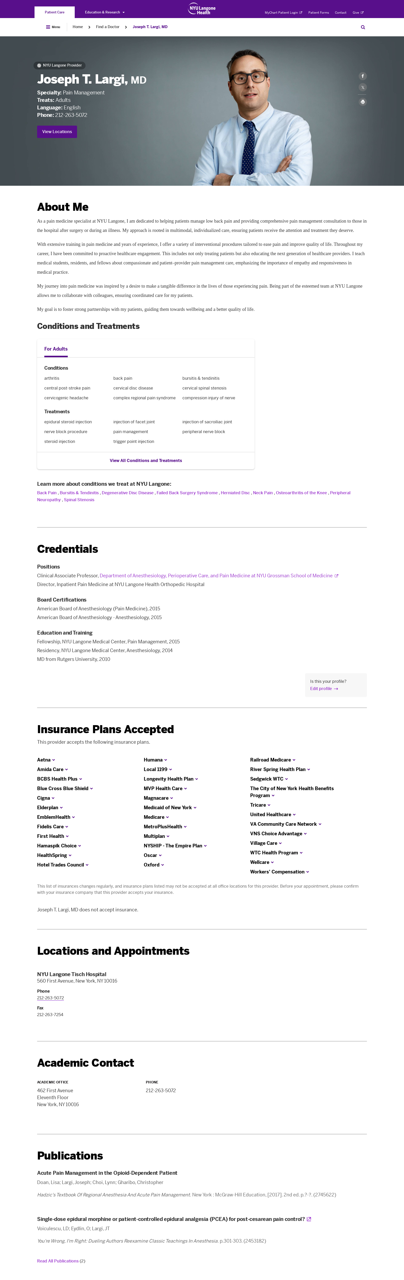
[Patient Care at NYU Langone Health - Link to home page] (202, 8)
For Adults (56, 349)
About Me (62, 207)
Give (358, 12)
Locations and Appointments (113, 951)
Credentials (67, 549)
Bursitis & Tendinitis (79, 492)
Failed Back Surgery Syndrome (187, 492)
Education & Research (104, 12)
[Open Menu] (53, 27)
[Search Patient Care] (363, 27)
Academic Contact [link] (85, 1063)
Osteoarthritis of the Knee (301, 492)
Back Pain (47, 492)
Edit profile (321, 688)
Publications (70, 1155)
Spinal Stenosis (79, 499)
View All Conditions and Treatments (146, 460)
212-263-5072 (71, 115)
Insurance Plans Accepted (105, 729)
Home (78, 27)
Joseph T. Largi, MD (150, 27)
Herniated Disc (235, 492)
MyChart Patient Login (283, 12)
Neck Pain (263, 492)
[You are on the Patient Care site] (54, 12)
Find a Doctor (108, 27)
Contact (341, 12)
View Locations (57, 131)
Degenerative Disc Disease (128, 492)
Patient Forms (318, 12)
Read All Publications (61, 1261)
